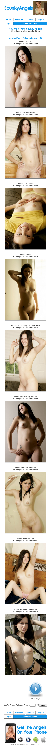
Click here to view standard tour (25, 31)
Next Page (35, 691)
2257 (38, 744)
